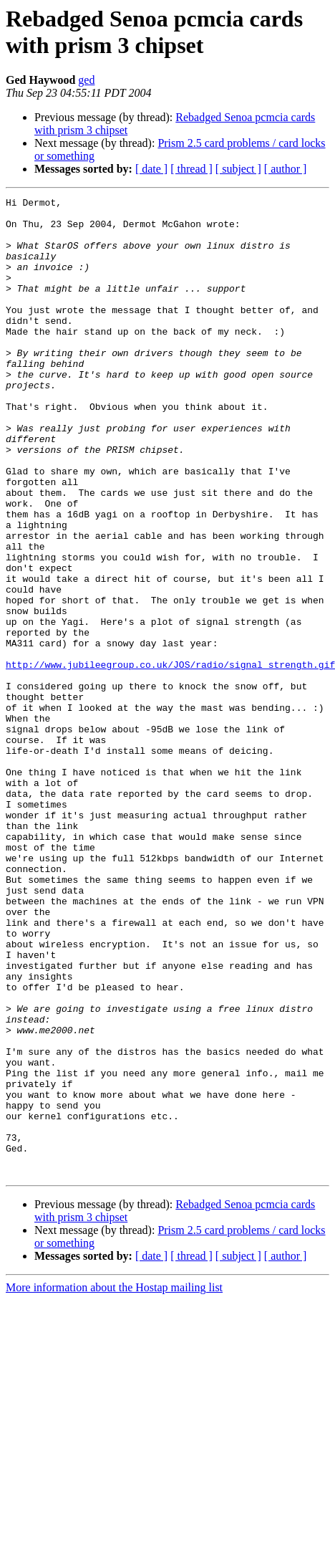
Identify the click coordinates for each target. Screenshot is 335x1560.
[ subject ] (238, 169)
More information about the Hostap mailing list (114, 1483)
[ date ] (151, 169)
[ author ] (285, 169)
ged (86, 80)
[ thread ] (191, 169)
